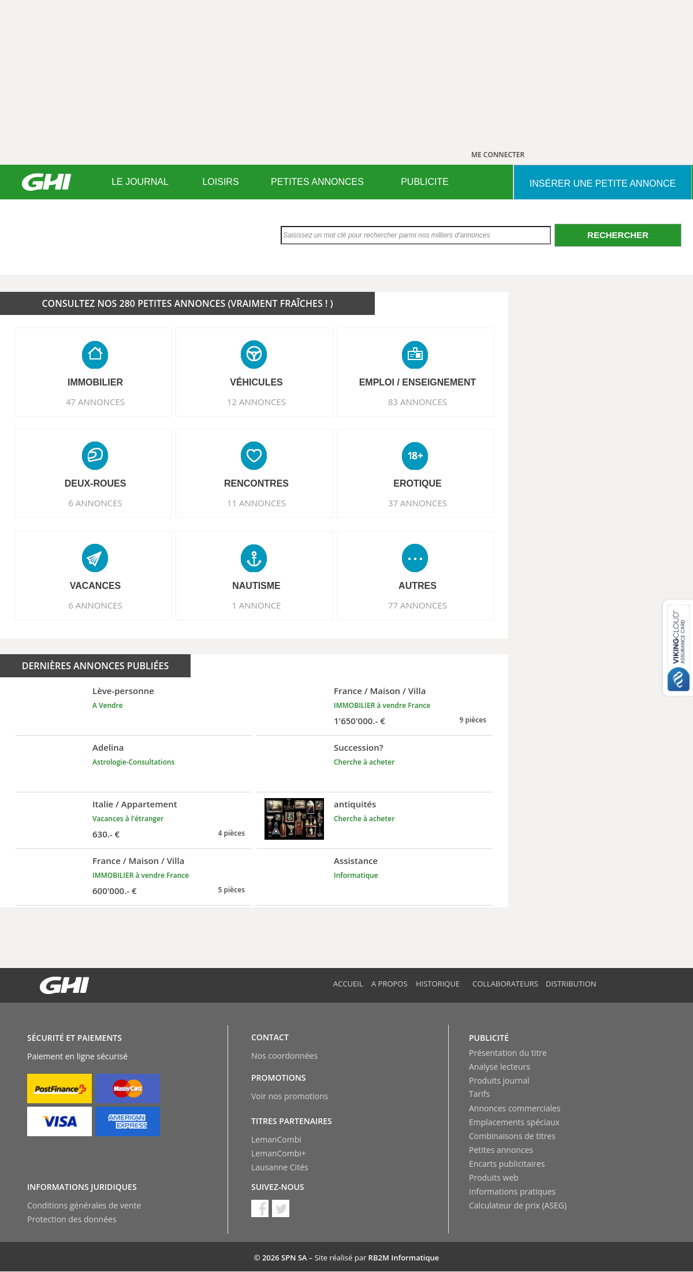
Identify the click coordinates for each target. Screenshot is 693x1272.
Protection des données (72, 1219)
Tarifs (479, 1093)
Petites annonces (501, 1149)
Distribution (571, 983)
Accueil (348, 983)
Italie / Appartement (134, 804)
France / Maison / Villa (380, 690)
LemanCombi (276, 1139)
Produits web (494, 1177)
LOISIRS (220, 182)
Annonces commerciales (515, 1108)
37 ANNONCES (417, 503)
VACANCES (95, 586)
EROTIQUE (417, 483)
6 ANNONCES (95, 503)
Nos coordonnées (284, 1055)
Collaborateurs (505, 983)
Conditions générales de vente (84, 1205)
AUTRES (417, 586)
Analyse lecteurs (499, 1066)
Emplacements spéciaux (514, 1122)
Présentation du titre (508, 1052)
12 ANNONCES (256, 401)
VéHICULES (256, 382)
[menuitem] (140, 182)
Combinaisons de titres (512, 1135)
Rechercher (618, 235)
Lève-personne (123, 690)
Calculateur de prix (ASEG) (518, 1205)
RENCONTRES (256, 483)
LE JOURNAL (140, 182)
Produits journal (499, 1080)
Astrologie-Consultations (133, 762)
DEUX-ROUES (95, 483)
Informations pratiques (512, 1191)
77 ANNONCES (417, 605)
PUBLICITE (425, 182)
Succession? (358, 747)
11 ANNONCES (256, 503)
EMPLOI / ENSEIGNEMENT (417, 382)
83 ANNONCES (417, 401)
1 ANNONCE (256, 605)
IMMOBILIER (95, 382)
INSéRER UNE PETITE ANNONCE (603, 183)
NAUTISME (256, 586)
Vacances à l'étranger (127, 819)
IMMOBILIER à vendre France (382, 705)
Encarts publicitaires (507, 1163)
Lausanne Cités (279, 1167)
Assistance (356, 860)
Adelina (108, 747)
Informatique (356, 875)
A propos (389, 983)
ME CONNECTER (497, 155)
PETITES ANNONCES (317, 182)
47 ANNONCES (95, 401)
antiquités (355, 804)
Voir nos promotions (289, 1096)
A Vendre (107, 705)
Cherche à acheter (364, 762)
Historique (438, 983)
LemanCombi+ (278, 1153)
